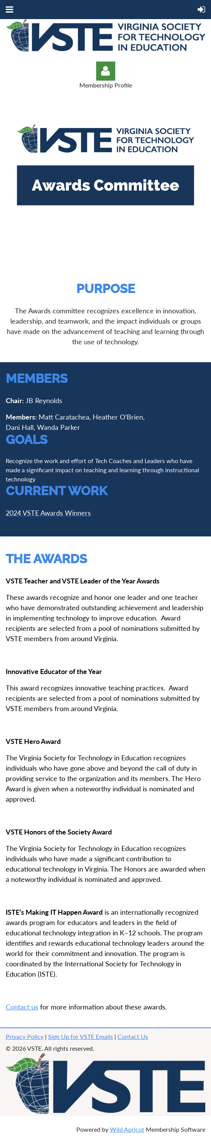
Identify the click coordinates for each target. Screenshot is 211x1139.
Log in (105, 71)
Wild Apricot (127, 1129)
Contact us (22, 1007)
